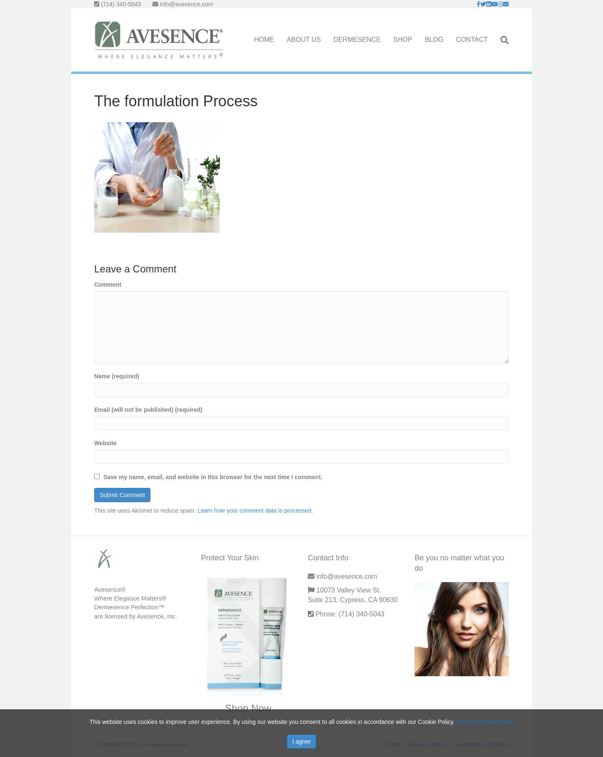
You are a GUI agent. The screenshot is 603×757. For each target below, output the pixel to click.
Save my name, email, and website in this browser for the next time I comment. (212, 477)
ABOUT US (304, 39)
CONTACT (472, 39)
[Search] (501, 40)
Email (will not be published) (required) (148, 409)
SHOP (402, 39)
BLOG (434, 39)
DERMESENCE (357, 39)
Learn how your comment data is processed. (255, 510)
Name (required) (116, 376)
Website (105, 443)
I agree (301, 741)
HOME (264, 39)
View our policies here (485, 722)
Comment (107, 284)
